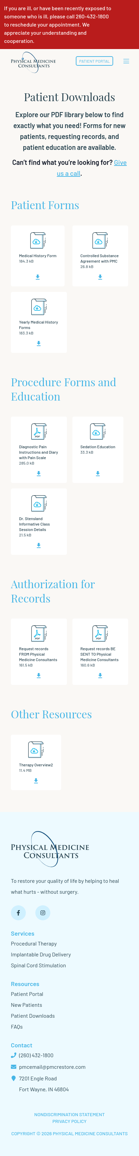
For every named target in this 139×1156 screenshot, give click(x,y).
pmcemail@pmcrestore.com (48, 1066)
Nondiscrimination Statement (69, 1114)
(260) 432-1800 (32, 1055)
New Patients (26, 1004)
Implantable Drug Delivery (41, 954)
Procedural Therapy (34, 943)
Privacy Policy (69, 1121)
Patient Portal (94, 61)
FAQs (17, 1026)
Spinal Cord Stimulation (38, 965)
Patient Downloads (33, 1015)
